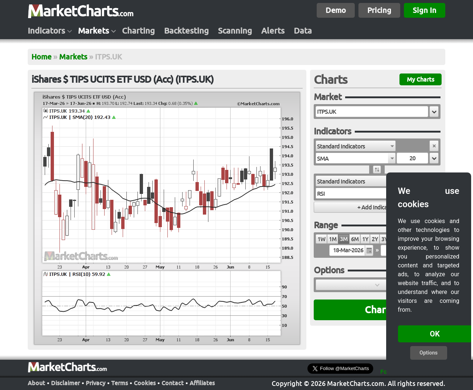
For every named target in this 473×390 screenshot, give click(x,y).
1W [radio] (321, 239)
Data (303, 30)
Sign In (424, 10)
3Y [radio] (384, 239)
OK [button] (435, 333)
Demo (336, 10)
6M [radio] (354, 239)
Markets (93, 30)
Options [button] (428, 353)
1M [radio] (332, 239)
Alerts (273, 30)
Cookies (145, 383)
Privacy (95, 383)
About (36, 383)
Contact (172, 383)
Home (41, 56)
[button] (434, 111)
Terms (119, 383)
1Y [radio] (365, 239)
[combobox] (356, 145)
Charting (138, 30)
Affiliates (202, 383)
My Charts (420, 79)
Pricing (379, 10)
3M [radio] (343, 239)
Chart (377, 309)
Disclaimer (65, 383)
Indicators (46, 30)
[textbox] (372, 111)
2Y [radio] (375, 239)
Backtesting (186, 30)
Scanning (235, 30)
